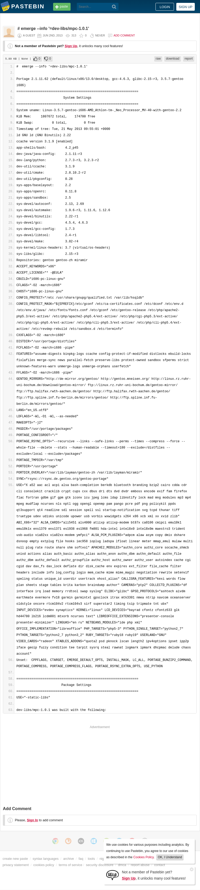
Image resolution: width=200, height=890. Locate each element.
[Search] (114, 7)
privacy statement (16, 865)
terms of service (70, 865)
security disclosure (99, 865)
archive (68, 859)
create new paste (15, 859)
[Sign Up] (112, 875)
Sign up (185, 7)
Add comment (124, 35)
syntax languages (46, 859)
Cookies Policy (143, 857)
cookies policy (43, 865)
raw (158, 58)
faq (81, 859)
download (172, 58)
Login (165, 7)
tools (91, 859)
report (189, 58)
